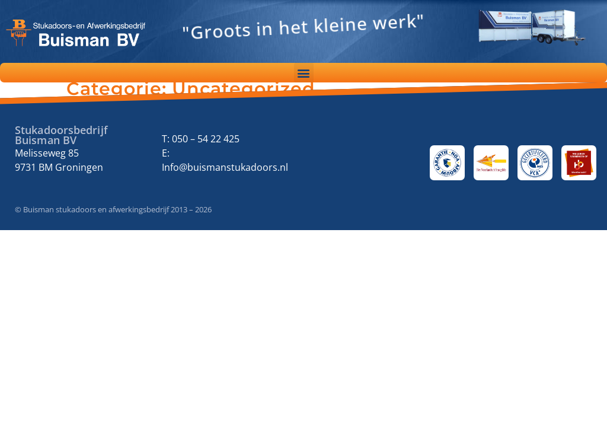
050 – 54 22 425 (205, 138)
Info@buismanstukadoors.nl (225, 167)
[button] (304, 72)
